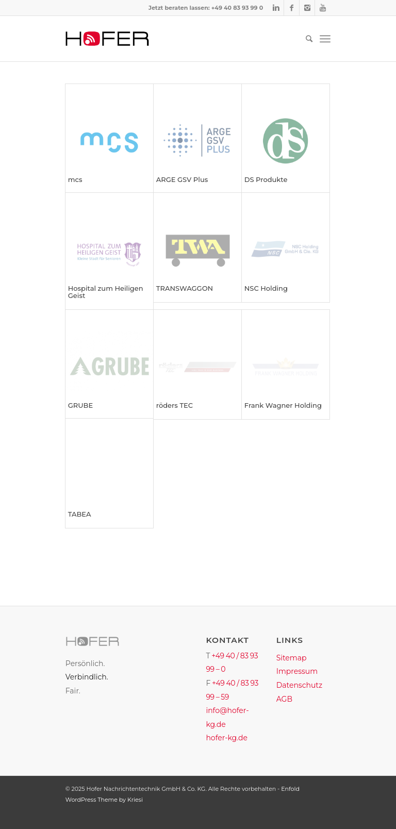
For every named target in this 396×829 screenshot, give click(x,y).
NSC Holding (266, 288)
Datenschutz (299, 685)
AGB (284, 699)
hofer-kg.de (227, 737)
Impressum (297, 671)
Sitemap (291, 657)
